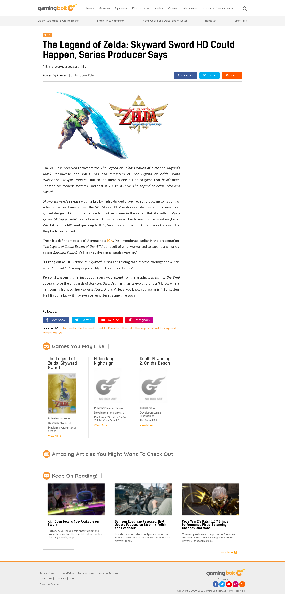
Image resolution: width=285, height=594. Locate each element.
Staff (73, 578)
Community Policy (108, 572)
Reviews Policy (86, 572)
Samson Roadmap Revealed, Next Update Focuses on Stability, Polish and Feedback (140, 525)
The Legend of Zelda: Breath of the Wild (105, 328)
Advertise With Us (49, 583)
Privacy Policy (66, 572)
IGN (110, 240)
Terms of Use (47, 572)
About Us (61, 578)
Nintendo (69, 328)
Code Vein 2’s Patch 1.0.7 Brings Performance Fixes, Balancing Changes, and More (205, 525)
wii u (61, 333)
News (47, 35)
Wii (55, 333)
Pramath (62, 75)
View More (54, 435)
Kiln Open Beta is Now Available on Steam (73, 523)
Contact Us (46, 578)
